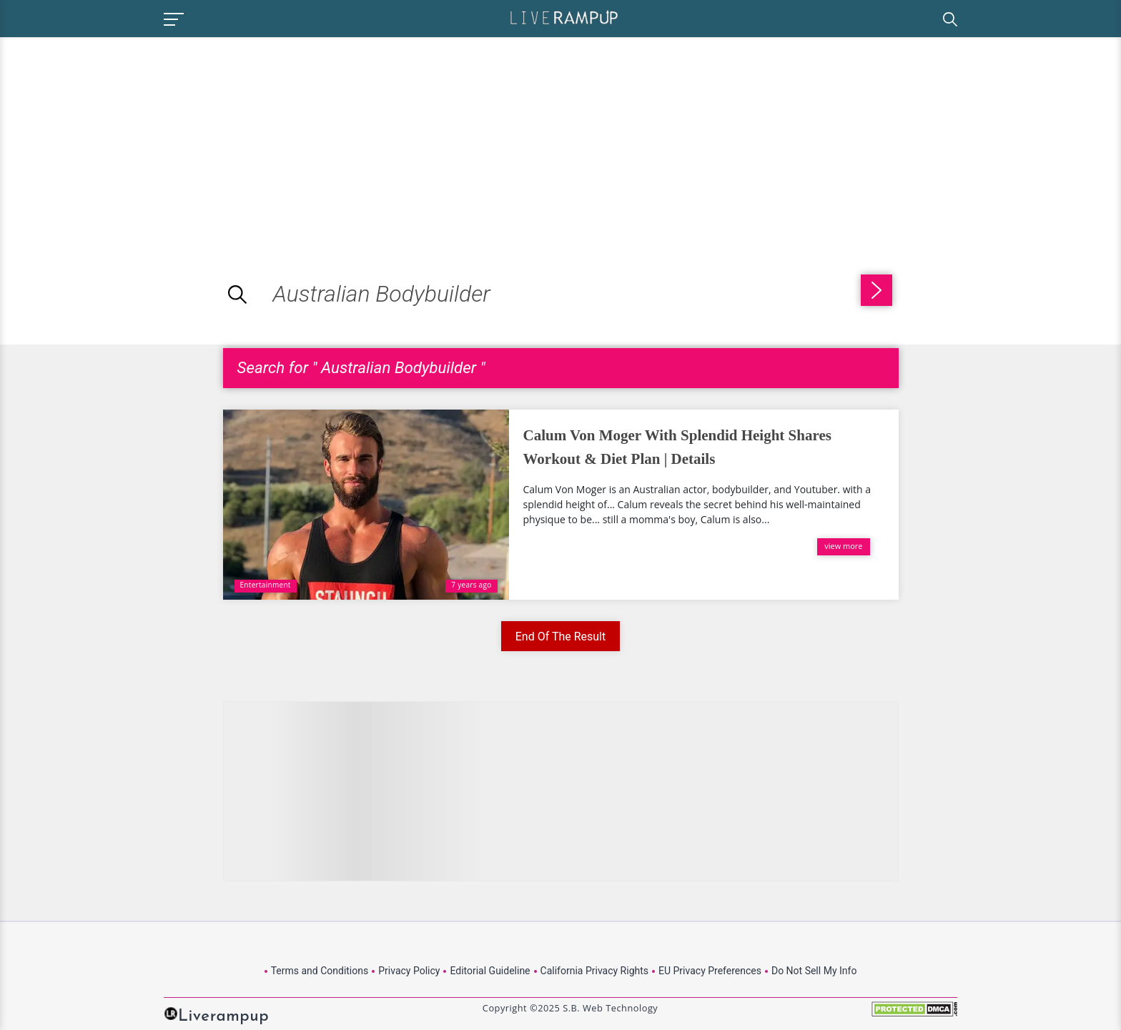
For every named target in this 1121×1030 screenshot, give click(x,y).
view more (843, 545)
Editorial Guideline (490, 970)
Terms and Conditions (320, 970)
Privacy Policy (409, 970)
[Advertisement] (120, 137)
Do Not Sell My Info (813, 970)
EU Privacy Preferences (709, 970)
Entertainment (265, 585)
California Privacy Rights (594, 970)
